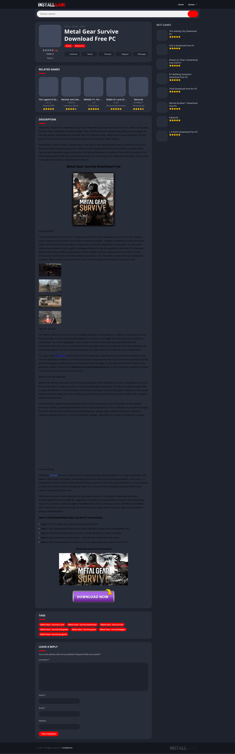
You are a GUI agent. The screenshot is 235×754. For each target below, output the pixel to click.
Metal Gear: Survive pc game (53, 635)
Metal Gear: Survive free (112, 626)
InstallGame (67, 749)
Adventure (79, 47)
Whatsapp (140, 55)
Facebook (71, 55)
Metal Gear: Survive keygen (112, 630)
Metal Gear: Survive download (82, 626)
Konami (54, 476)
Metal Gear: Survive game (84, 630)
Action (83, 27)
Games (191, 4)
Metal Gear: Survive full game (54, 630)
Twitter (88, 55)
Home (181, 4)
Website (42, 722)
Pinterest (105, 55)
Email (42, 709)
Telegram (123, 55)
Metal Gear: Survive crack (52, 626)
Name (42, 696)
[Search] (117, 14)
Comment (44, 661)
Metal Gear (60, 357)
